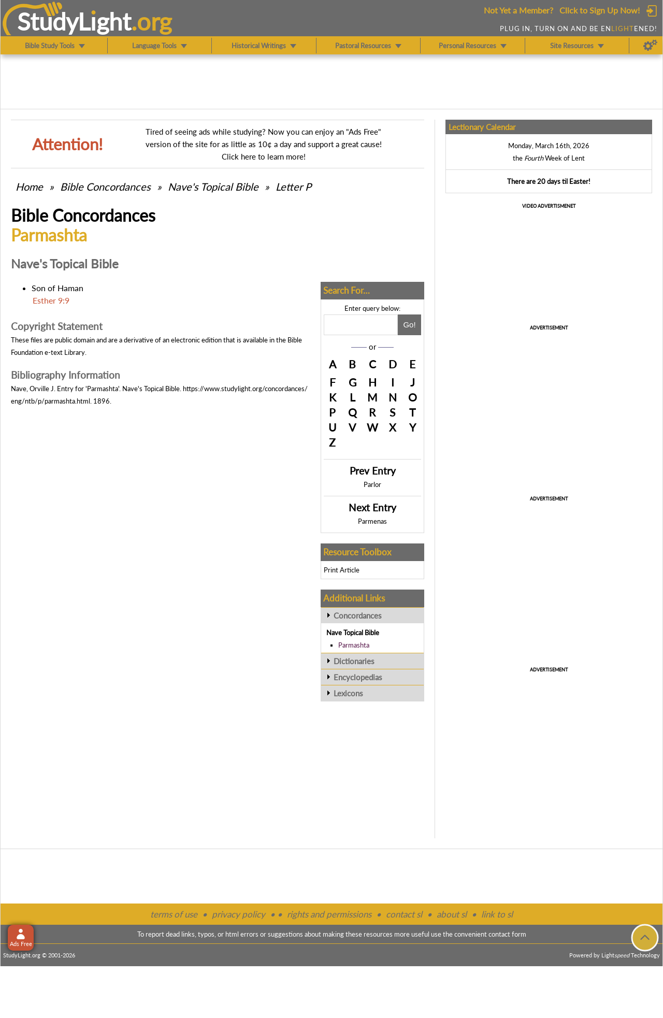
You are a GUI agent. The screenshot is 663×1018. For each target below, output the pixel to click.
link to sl (497, 914)
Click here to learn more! (264, 156)
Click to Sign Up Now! (599, 10)
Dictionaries (354, 661)
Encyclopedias (358, 677)
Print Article (341, 570)
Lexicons (348, 693)
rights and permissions (329, 914)
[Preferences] (650, 45)
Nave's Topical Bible (213, 186)
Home (29, 186)
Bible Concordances (105, 186)
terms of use (173, 914)
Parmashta (353, 645)
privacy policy (238, 914)
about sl (452, 914)
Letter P (293, 186)
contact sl (404, 914)
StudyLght (74, 21)
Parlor (372, 484)
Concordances (358, 615)
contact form (507, 934)
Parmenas (372, 521)
